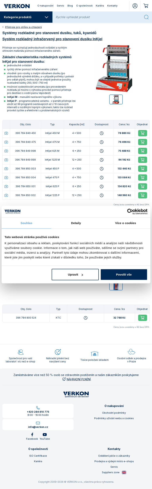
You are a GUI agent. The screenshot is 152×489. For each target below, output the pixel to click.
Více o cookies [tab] (125, 222)
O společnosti (84, 5)
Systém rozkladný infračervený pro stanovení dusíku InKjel (52, 39)
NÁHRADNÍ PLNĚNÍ (76, 379)
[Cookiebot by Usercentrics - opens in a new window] (130, 211)
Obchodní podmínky (114, 412)
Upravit (75, 274)
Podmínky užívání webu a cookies (114, 418)
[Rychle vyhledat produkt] (99, 17)
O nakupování (45, 5)
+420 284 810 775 (38, 411)
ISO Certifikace (38, 455)
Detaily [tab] (76, 222)
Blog (70, 5)
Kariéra (100, 5)
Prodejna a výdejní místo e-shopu (114, 461)
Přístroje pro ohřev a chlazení (23, 27)
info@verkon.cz (38, 426)
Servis (60, 5)
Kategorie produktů (26, 17)
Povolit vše (124, 274)
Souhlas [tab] (26, 222)
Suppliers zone (114, 472)
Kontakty (112, 5)
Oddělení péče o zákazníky (114, 455)
